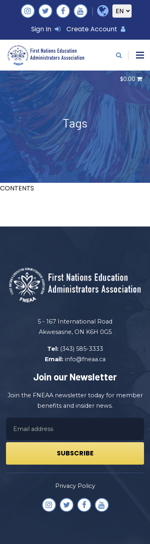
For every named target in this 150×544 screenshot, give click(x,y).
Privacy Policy (75, 485)
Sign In (45, 29)
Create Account (95, 29)
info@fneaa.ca (85, 359)
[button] (140, 55)
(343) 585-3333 (81, 348)
